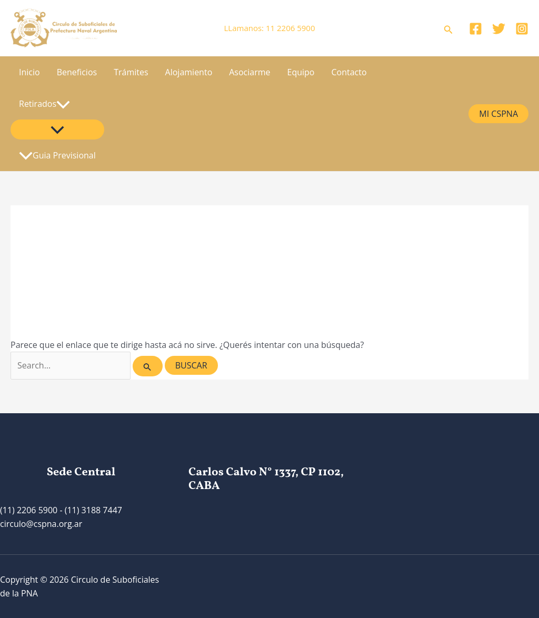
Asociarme (249, 72)
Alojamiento (189, 72)
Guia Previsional (57, 155)
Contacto (349, 72)
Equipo (301, 72)
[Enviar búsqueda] (147, 366)
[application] (63, 103)
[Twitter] (498, 28)
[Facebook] (475, 28)
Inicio (29, 72)
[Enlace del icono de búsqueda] (448, 28)
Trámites (131, 72)
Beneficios (77, 72)
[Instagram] (521, 28)
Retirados (44, 103)
